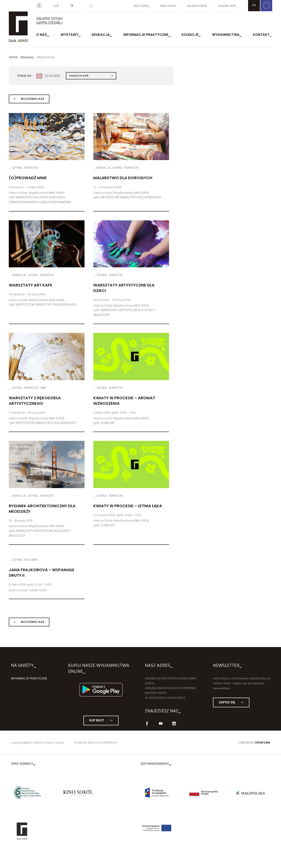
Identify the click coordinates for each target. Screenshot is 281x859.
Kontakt (261, 34)
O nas (41, 34)
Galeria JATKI (227, 5)
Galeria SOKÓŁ (197, 5)
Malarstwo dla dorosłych (122, 178)
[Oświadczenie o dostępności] (39, 5)
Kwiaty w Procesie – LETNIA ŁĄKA (127, 506)
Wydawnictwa (226, 34)
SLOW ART (108, 423)
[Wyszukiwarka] (91, 6)
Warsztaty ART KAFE (30, 285)
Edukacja (101, 34)
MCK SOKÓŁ (141, 5)
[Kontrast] (71, 6)
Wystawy (69, 34)
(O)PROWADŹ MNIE (28, 178)
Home (13, 57)
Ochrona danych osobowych (95, 742)
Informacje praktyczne (145, 34)
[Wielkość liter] (55, 6)
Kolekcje (190, 34)
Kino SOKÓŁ (168, 5)
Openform (262, 742)
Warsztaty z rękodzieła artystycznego (35, 400)
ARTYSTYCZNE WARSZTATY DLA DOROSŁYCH (131, 197)
